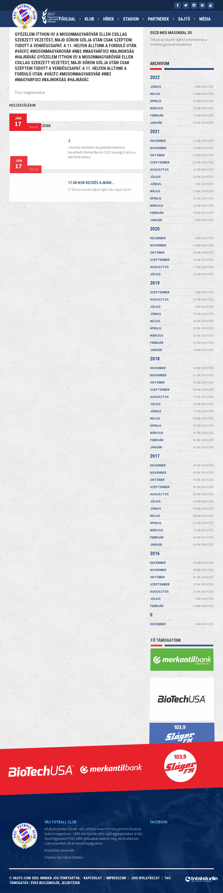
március (182, 108)
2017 (155, 456)
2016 (155, 553)
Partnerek (158, 19)
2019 (155, 283)
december (182, 140)
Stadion (131, 19)
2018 (155, 358)
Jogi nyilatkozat (145, 878)
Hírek (108, 19)
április (182, 100)
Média (205, 19)
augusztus (182, 169)
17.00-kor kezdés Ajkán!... (91, 184)
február (182, 115)
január (182, 122)
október (182, 155)
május (182, 93)
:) (69, 140)
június (182, 86)
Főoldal (67, 19)
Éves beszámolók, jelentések (55, 883)
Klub (89, 19)
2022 (155, 77)
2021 (155, 131)
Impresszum (117, 878)
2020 (155, 229)
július (182, 176)
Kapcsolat (94, 878)
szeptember (182, 162)
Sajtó (184, 19)
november (182, 147)
